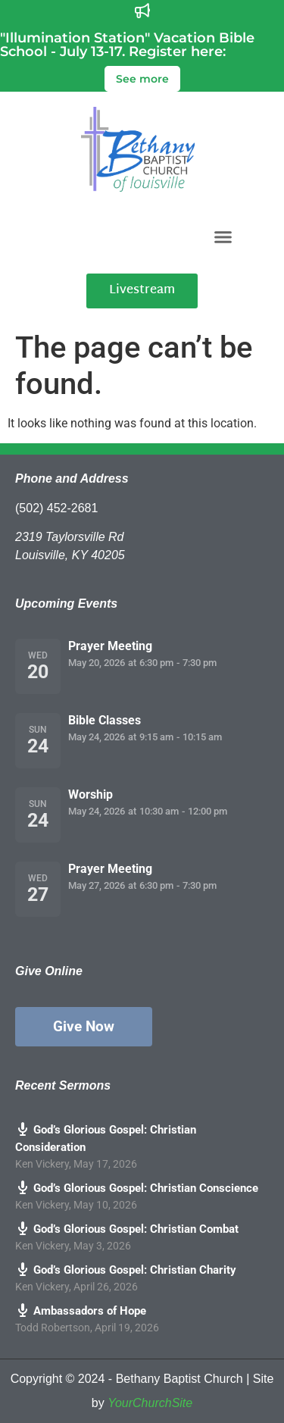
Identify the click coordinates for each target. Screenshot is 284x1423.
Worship (90, 794)
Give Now (83, 1026)
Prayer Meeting (110, 646)
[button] (222, 236)
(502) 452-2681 (56, 508)
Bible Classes (104, 720)
